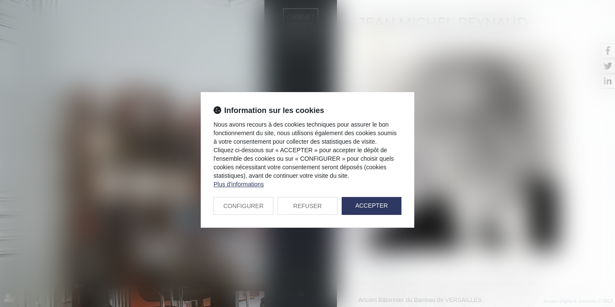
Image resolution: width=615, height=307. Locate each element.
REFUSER (307, 206)
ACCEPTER (371, 205)
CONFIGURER (243, 206)
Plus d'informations (239, 184)
